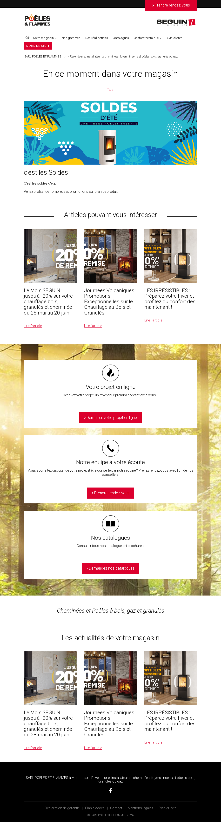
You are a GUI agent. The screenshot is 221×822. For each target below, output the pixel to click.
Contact (116, 808)
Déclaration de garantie (62, 808)
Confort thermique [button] (148, 38)
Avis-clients (174, 38)
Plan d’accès (95, 808)
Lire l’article (33, 326)
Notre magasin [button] (45, 38)
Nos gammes (71, 38)
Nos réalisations (96, 38)
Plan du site (167, 808)
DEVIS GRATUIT (38, 46)
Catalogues (121, 38)
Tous (110, 89)
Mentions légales (140, 808)
